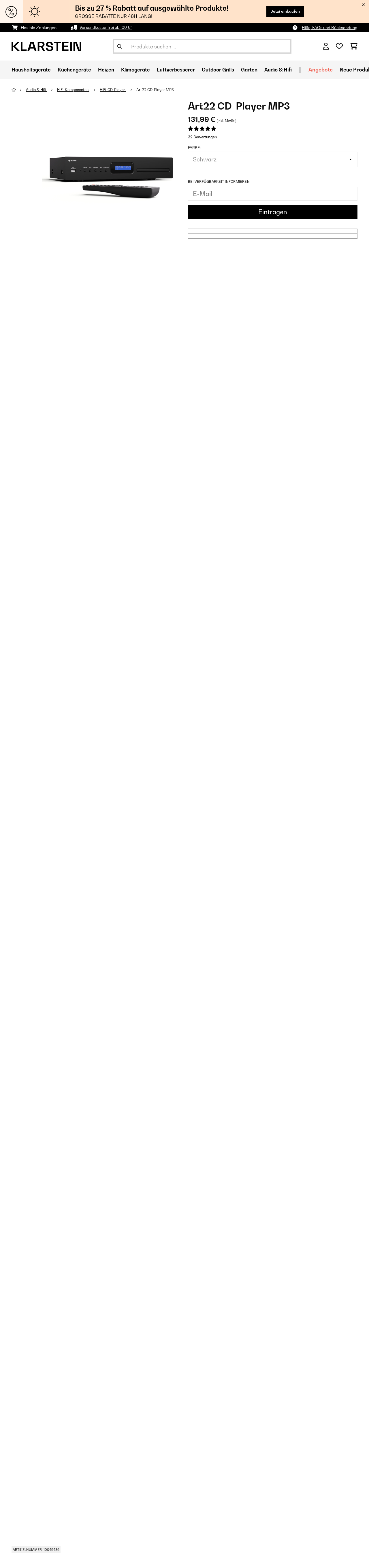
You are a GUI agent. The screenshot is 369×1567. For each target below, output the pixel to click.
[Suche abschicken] (119, 46)
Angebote (335, 70)
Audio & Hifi (37, 89)
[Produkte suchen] (202, 46)
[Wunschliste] (339, 46)
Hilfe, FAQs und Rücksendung (329, 27)
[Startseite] (19, 89)
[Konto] (326, 46)
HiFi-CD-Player (116, 89)
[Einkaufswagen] (353, 46)
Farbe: (194, 147)
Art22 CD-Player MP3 (158, 89)
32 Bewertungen (202, 137)
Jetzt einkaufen (283, 11)
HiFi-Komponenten (75, 89)
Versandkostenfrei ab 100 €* (106, 27)
